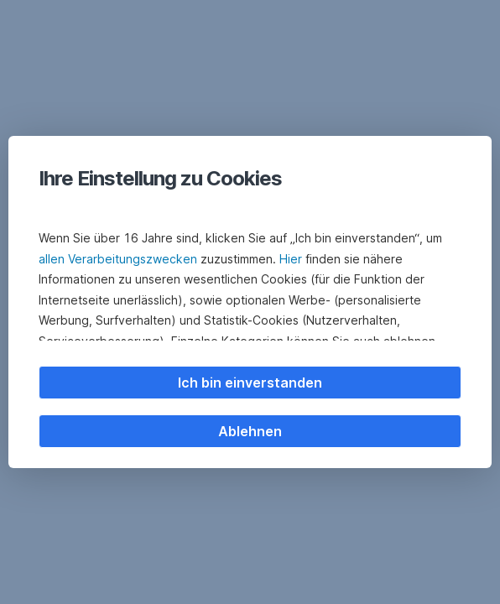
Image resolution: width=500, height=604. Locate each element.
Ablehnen (250, 431)
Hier (290, 259)
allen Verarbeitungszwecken (118, 259)
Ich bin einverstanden (250, 382)
